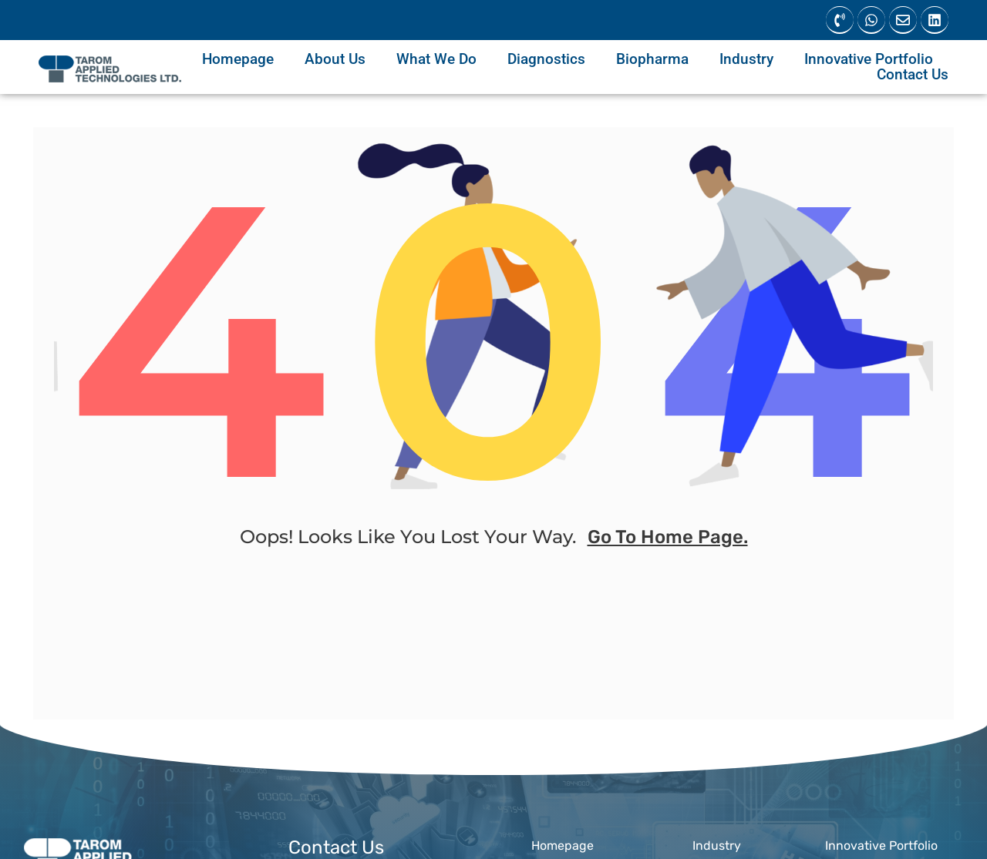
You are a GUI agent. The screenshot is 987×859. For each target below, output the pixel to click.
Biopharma (652, 59)
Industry (746, 59)
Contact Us (912, 74)
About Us (335, 59)
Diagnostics (546, 59)
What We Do (436, 59)
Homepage (238, 59)
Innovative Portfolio (868, 59)
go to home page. (668, 542)
